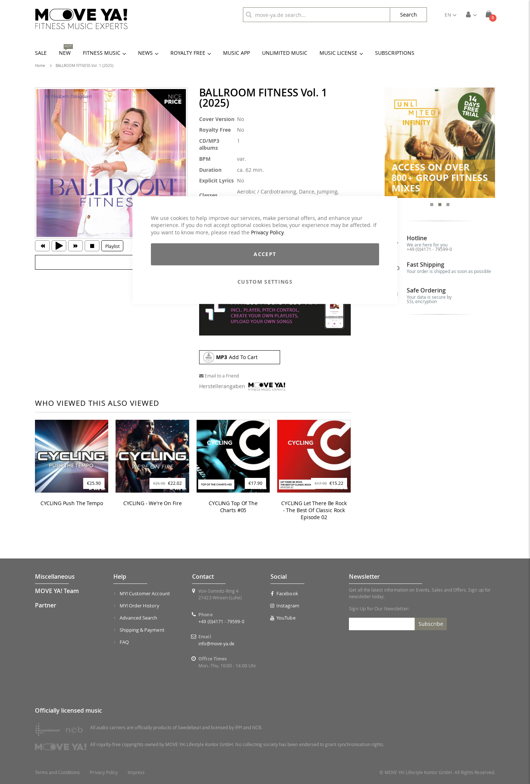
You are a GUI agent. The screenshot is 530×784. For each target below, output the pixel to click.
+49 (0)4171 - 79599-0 (429, 249)
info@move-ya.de (216, 643)
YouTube (283, 617)
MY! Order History (139, 605)
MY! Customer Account (145, 593)
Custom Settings (265, 282)
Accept (265, 254)
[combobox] (316, 14)
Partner (45, 605)
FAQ (124, 642)
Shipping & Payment (142, 630)
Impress (136, 772)
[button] (450, 14)
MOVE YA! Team (57, 591)
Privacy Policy (267, 232)
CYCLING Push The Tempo (71, 503)
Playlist (112, 246)
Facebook (284, 593)
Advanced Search (139, 617)
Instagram (285, 605)
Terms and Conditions (57, 772)
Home (40, 65)
